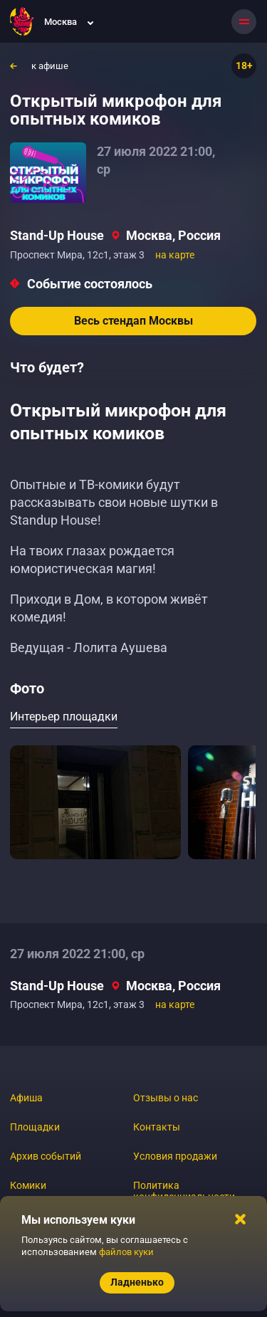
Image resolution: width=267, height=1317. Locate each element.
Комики (28, 1185)
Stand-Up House (57, 235)
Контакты (156, 1127)
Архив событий (45, 1156)
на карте (174, 255)
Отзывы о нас (165, 1097)
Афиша (26, 1097)
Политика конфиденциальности (184, 1191)
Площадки (35, 1127)
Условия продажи (175, 1156)
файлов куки (126, 1252)
